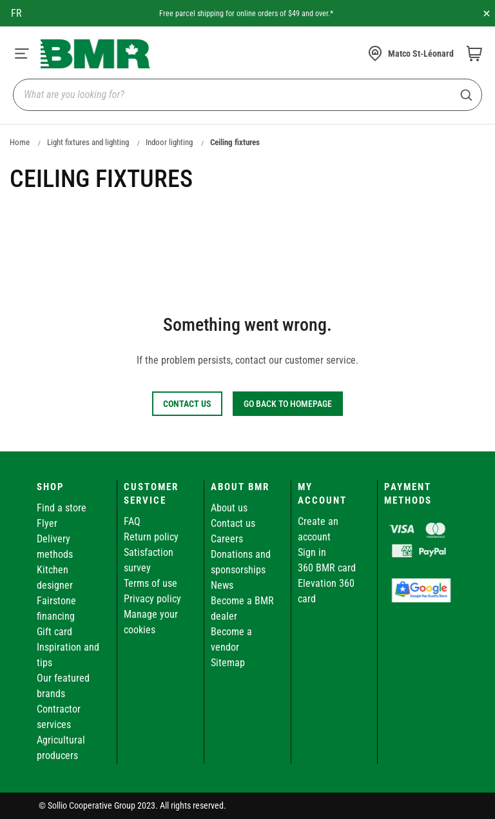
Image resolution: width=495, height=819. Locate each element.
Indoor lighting (169, 142)
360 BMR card (327, 568)
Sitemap (228, 662)
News (222, 585)
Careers (227, 539)
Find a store (61, 508)
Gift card (54, 632)
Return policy (151, 537)
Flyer (47, 523)
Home (20, 142)
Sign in (312, 552)
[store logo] (95, 53)
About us (229, 508)
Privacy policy (152, 599)
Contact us (233, 523)
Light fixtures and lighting (88, 142)
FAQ (132, 521)
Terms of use (150, 583)
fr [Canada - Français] (16, 13)
